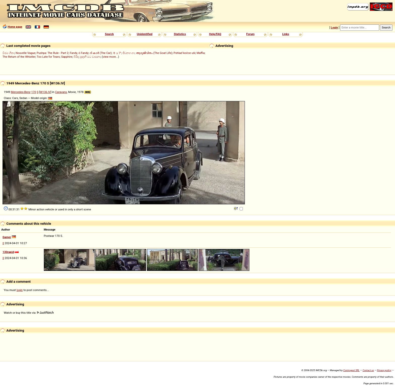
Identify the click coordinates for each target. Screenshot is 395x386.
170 (33, 92)
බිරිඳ (76, 56)
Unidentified (144, 34)
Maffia (200, 53)
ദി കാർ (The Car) (101, 53)
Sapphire (66, 56)
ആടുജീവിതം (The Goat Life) (154, 53)
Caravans (61, 92)
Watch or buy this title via (29, 312)
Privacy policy (384, 370)
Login (334, 27)
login (20, 290)
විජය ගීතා (8, 53)
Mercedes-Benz (20, 92)
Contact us (368, 370)
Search (109, 34)
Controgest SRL (351, 370)
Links (285, 34)
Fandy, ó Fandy (79, 53)
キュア (117, 53)
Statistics (180, 34)
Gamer (7, 237)
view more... (110, 56)
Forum (250, 34)
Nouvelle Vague (25, 53)
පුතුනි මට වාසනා (90, 56)
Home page (15, 26)
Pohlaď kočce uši (184, 53)
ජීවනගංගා (128, 53)
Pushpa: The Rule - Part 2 (53, 53)
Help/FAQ (215, 34)
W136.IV (45, 92)
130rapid (8, 252)
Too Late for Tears (48, 56)
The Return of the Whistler (19, 56)
